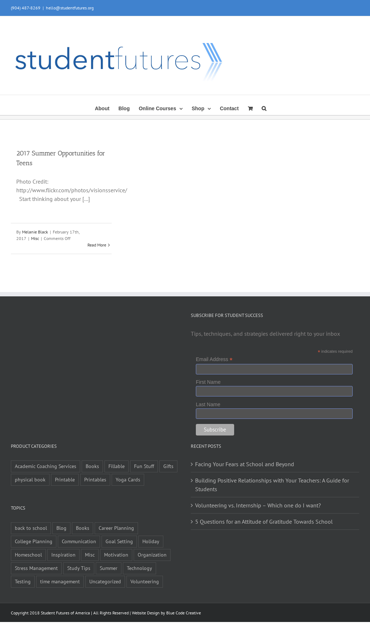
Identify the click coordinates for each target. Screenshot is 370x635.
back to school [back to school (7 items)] (31, 527)
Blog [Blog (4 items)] (61, 527)
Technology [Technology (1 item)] (139, 568)
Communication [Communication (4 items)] (79, 541)
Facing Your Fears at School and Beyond (244, 464)
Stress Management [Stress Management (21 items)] (36, 568)
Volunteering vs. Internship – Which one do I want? (258, 505)
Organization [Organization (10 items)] (152, 554)
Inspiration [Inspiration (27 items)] (63, 554)
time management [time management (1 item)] (60, 581)
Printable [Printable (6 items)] (65, 479)
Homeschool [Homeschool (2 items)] (28, 554)
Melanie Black (35, 232)
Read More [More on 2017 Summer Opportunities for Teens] (96, 245)
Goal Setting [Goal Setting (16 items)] (119, 541)
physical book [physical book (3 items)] (30, 479)
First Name (208, 382)
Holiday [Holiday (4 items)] (150, 541)
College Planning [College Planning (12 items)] (33, 541)
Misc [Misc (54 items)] (90, 554)
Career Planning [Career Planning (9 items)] (116, 527)
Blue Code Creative (183, 612)
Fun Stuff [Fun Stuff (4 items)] (144, 466)
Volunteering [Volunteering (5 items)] (144, 581)
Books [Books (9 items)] (92, 466)
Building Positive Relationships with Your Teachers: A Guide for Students (272, 485)
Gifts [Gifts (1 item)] (168, 466)
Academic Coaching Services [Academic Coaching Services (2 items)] (45, 466)
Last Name (208, 404)
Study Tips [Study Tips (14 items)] (78, 568)
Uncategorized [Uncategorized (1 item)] (105, 581)
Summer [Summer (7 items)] (108, 568)
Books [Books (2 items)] (82, 527)
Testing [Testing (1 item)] (23, 581)
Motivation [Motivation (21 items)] (116, 554)
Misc (35, 238)
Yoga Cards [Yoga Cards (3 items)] (128, 479)
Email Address (214, 359)
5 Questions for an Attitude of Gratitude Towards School (264, 521)
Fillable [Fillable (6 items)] (116, 466)
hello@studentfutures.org (70, 7)
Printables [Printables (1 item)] (95, 479)
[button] (264, 107)
